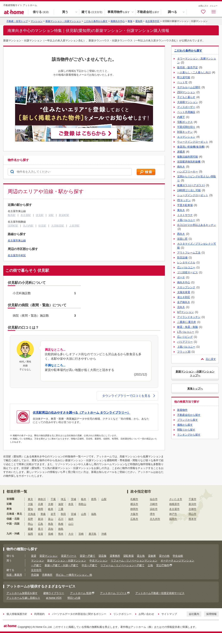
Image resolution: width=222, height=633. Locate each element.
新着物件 (182, 409)
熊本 (60, 533)
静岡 (40, 509)
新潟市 (192, 504)
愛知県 (138, 21)
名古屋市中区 (152, 21)
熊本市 (192, 518)
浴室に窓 (182, 238)
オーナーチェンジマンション (177, 560)
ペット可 (182, 82)
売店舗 (35, 574)
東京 (30, 499)
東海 (130, 21)
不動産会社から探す (188, 414)
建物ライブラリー (53, 593)
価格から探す (185, 424)
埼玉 (63, 499)
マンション (37, 560)
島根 (60, 523)
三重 (60, 509)
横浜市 (134, 504)
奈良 (70, 504)
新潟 (40, 518)
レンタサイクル (186, 262)
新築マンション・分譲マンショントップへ (195, 373)
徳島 (60, 528)
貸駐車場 (128, 555)
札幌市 (134, 499)
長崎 (50, 533)
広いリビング (185, 336)
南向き (181, 166)
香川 (40, 528)
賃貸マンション (48, 555)
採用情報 (211, 614)
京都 (50, 504)
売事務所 (47, 574)
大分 (70, 533)
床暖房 (181, 151)
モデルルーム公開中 (188, 87)
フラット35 (183, 351)
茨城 (73, 499)
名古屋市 (174, 509)
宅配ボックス (185, 121)
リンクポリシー (122, 614)
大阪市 (134, 514)
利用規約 (39, 614)
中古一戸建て (89, 565)
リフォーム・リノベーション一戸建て (122, 565)
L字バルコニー (185, 331)
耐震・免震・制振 (187, 326)
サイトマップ (169, 614)
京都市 (192, 509)
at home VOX (53, 597)
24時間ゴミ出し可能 (189, 190)
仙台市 (154, 499)
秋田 (63, 514)
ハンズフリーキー (187, 171)
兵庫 (40, 504)
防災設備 (182, 257)
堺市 (152, 514)
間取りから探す (186, 429)
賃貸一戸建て (87, 555)
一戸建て (36, 565)
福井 (70, 518)
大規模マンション (187, 102)
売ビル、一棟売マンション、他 (74, 574)
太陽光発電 (183, 292)
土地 (150, 565)
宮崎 (81, 533)
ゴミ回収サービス (187, 272)
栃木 (83, 499)
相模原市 (174, 504)
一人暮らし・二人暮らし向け (194, 72)
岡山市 (192, 514)
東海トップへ (195, 388)
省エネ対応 (183, 297)
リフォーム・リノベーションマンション (134, 560)
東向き (181, 210)
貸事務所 (115, 555)
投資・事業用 (14, 574)
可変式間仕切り (186, 126)
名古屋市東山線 (17, 240)
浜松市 (154, 509)
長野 (30, 518)
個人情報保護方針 (16, 614)
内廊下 (181, 117)
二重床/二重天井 (186, 322)
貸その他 (164, 555)
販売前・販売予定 (187, 67)
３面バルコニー (186, 346)
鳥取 (50, 523)
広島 (40, 523)
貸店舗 (102, 555)
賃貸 (33, 555)
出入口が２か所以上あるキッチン (196, 225)
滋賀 (60, 504)
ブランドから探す (187, 419)
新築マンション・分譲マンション (63, 21)
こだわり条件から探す (96, 21)
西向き (181, 233)
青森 (43, 514)
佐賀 (40, 533)
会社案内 (194, 614)
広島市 (134, 518)
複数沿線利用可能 (187, 156)
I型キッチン (184, 200)
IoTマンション (185, 312)
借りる (41, 12)
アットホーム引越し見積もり (23, 597)
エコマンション (186, 136)
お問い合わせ (146, 614)
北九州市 (155, 518)
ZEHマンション (186, 92)
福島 (93, 514)
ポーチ (181, 277)
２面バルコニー (186, 220)
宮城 (73, 514)
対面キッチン (185, 131)
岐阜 (50, 509)
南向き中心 (183, 282)
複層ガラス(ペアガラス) (191, 185)
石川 (60, 518)
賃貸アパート (69, 555)
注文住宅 (36, 570)
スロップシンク (186, 287)
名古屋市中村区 (17, 255)
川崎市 (154, 504)
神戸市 (173, 514)
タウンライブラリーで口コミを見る (128, 395)
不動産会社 (148, 12)
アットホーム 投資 (80, 593)
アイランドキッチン (188, 317)
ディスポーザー (186, 107)
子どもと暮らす (186, 97)
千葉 (53, 499)
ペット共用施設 (186, 112)
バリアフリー (185, 341)
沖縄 (103, 533)
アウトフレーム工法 (188, 252)
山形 (83, 514)
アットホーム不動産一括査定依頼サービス (159, 593)
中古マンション (98, 560)
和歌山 (82, 504)
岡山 (30, 523)
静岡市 (134, 509)
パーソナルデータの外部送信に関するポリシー (79, 614)
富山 (50, 518)
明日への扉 (73, 597)
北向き (181, 307)
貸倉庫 (152, 555)
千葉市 (192, 499)
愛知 (30, 509)
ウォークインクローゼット (192, 141)
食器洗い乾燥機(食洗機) (191, 146)
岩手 (53, 514)
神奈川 (42, 499)
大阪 (30, 504)
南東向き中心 (118, 21)
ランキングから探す (188, 434)
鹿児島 (92, 533)
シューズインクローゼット (192, 195)
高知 (50, 528)
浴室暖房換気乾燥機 (188, 161)
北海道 (32, 514)
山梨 (103, 499)
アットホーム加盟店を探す (22, 593)
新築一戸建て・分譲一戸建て (61, 565)
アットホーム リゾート (113, 593)
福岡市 (173, 518)
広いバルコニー (186, 267)
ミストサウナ (185, 215)
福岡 (30, 533)
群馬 (93, 499)
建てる (91, 12)
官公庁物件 (162, 565)
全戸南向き (183, 302)
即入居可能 (183, 77)
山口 (70, 523)
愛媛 (30, 528)
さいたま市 (175, 499)
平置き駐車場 (185, 205)
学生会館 (178, 555)
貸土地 (141, 555)
